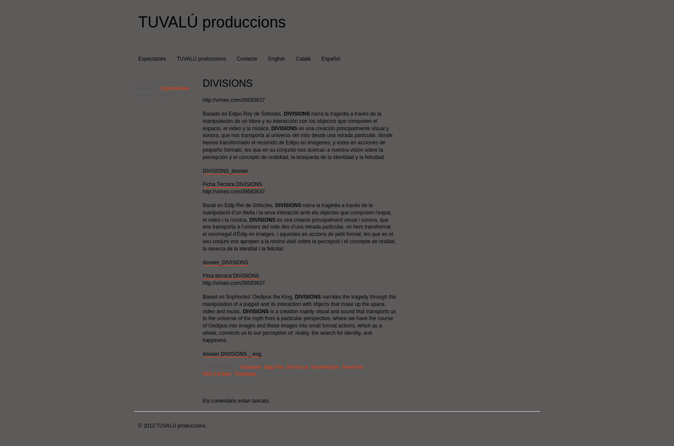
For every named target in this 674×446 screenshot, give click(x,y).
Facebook (251, 367)
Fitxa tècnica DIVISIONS (231, 276)
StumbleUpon (325, 367)
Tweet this (353, 367)
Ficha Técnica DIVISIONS (233, 184)
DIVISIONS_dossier (225, 171)
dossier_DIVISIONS (225, 263)
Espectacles (152, 59)
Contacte (247, 59)
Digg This (274, 367)
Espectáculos (175, 88)
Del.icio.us (297, 367)
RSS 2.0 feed (217, 373)
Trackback (245, 373)
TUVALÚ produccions (212, 22)
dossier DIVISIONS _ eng (232, 354)
